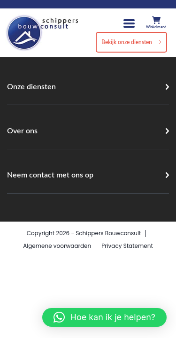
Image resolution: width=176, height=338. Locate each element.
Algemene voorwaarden (57, 246)
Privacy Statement (127, 246)
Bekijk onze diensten (126, 42)
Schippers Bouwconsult (108, 233)
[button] (104, 317)
